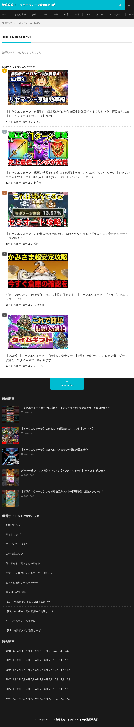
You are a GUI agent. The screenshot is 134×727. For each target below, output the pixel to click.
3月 (24, 650)
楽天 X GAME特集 (16, 592)
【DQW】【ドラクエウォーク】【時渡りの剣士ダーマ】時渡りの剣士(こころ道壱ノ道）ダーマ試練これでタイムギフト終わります (67, 358)
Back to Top (67, 384)
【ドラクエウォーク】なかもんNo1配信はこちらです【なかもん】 (58, 428)
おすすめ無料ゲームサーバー (22, 582)
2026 (8, 650)
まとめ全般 (20, 14)
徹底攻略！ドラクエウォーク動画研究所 (77, 719)
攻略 (34, 14)
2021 (8, 698)
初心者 (37, 182)
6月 (37, 660)
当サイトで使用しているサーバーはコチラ (29, 572)
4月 (28, 650)
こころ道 (39, 365)
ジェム (37, 121)
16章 (77, 14)
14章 (55, 14)
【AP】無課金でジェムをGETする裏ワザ (28, 601)
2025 (8, 660)
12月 (68, 660)
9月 (51, 660)
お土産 (99, 14)
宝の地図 (39, 304)
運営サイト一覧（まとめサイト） (24, 563)
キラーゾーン (116, 14)
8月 (46, 660)
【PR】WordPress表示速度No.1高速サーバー (30, 611)
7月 (42, 660)
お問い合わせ (13, 524)
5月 (33, 660)
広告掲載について (15, 553)
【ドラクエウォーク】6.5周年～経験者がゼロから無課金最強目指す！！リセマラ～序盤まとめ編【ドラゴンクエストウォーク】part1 (67, 114)
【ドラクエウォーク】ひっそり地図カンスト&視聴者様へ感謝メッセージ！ (62, 491)
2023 (8, 679)
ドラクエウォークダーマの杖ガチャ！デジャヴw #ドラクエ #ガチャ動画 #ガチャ (65, 407)
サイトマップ (13, 534)
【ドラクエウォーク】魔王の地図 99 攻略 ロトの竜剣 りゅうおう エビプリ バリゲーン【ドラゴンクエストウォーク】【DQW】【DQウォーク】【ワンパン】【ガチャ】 (68, 175)
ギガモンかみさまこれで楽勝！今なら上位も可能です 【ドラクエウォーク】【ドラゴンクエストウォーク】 (67, 297)
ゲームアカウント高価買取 (20, 620)
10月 (56, 660)
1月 (15, 650)
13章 (44, 14)
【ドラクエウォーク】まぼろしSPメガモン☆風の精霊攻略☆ (54, 449)
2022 (8, 688)
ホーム (5, 14)
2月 (19, 650)
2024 (8, 669)
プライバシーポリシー (18, 544)
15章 (66, 14)
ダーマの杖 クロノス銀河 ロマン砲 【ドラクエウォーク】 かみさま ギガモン (63, 470)
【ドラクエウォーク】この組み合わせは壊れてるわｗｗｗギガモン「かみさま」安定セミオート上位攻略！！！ (67, 236)
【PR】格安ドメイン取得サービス (24, 630)
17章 (87, 14)
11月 (62, 660)
